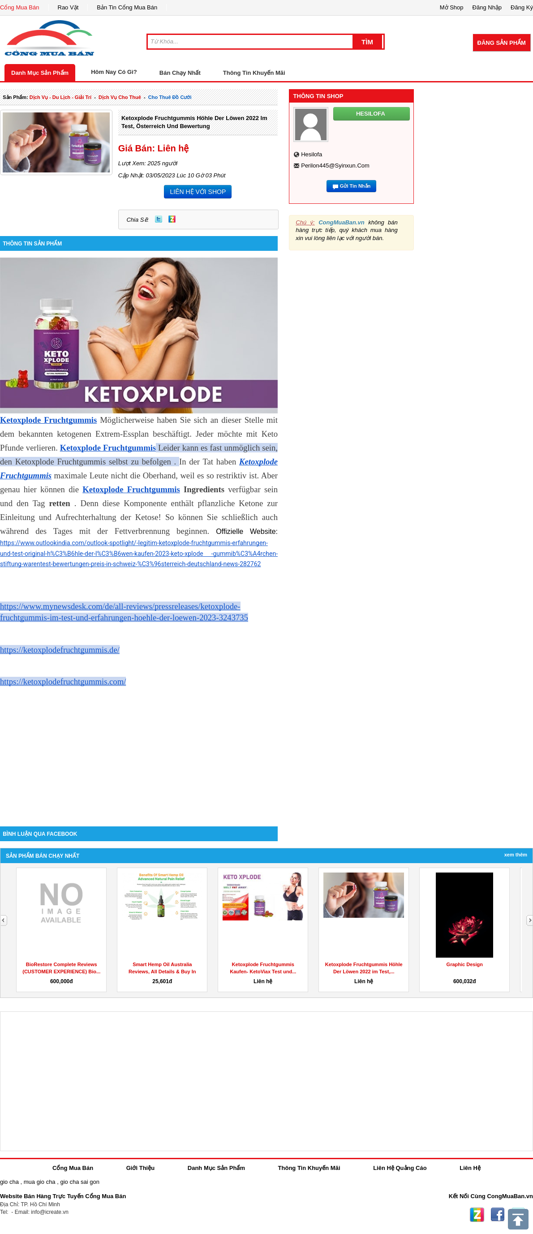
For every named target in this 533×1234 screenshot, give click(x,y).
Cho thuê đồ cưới (170, 97)
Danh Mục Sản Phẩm (40, 72)
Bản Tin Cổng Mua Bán (127, 7)
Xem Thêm (515, 854)
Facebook (497, 1215)
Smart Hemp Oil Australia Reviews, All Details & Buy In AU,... (162, 971)
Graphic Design (465, 964)
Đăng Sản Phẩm (501, 42)
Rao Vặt (68, 7)
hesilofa (311, 154)
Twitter (158, 219)
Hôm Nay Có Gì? (114, 72)
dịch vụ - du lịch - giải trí (60, 97)
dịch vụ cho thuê (120, 97)
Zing (172, 219)
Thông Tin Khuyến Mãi (254, 72)
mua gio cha (40, 1181)
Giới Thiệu (140, 1168)
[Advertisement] (139, 750)
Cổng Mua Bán (19, 7)
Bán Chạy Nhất (180, 72)
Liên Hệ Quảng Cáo (399, 1168)
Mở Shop (452, 7)
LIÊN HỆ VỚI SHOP (198, 191)
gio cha (9, 1181)
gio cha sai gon (79, 1181)
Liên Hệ (470, 1168)
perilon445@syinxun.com (335, 165)
